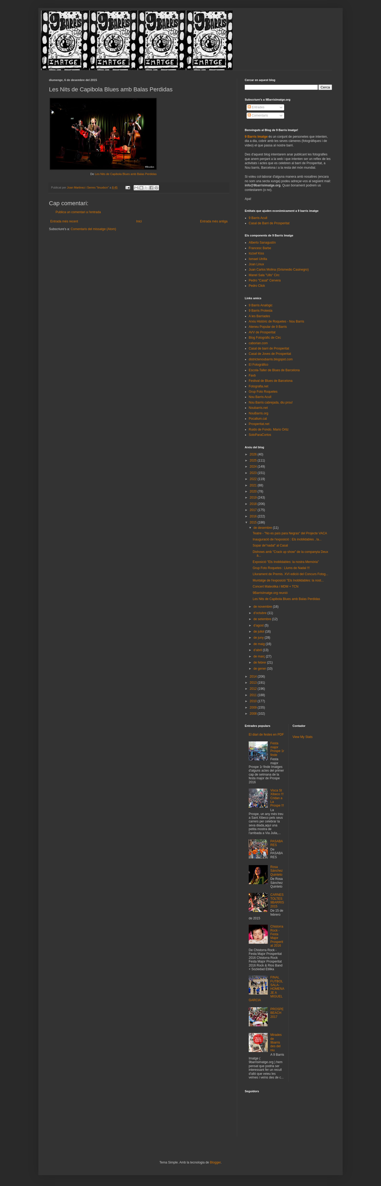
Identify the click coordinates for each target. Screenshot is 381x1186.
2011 (254, 695)
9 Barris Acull (258, 218)
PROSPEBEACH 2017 (277, 1013)
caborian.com (258, 343)
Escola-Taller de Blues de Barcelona (274, 370)
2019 (254, 497)
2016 (254, 516)
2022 (254, 479)
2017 (254, 510)
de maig (259, 644)
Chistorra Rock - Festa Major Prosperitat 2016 (276, 936)
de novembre (263, 606)
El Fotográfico (258, 364)
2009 (254, 707)
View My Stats (303, 737)
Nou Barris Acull (260, 397)
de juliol (259, 631)
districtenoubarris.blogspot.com (271, 359)
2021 (254, 485)
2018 (254, 504)
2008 (254, 713)
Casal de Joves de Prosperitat (270, 354)
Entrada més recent (64, 221)
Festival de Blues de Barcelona (270, 381)
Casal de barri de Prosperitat (269, 348)
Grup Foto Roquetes (263, 391)
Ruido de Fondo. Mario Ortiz (269, 429)
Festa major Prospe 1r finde (277, 749)
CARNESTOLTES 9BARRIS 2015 (277, 900)
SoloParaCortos (260, 435)
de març (259, 656)
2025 (254, 460)
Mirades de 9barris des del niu (276, 1042)
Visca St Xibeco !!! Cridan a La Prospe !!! (277, 798)
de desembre (263, 528)
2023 (254, 473)
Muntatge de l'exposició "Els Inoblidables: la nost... (288, 580)
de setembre (262, 619)
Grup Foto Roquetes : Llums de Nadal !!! (281, 568)
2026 (254, 454)
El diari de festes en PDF (266, 734)
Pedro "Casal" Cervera (265, 280)
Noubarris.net (258, 408)
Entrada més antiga (214, 221)
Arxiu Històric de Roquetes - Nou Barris (276, 321)
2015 (254, 522)
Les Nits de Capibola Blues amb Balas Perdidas (126, 174)
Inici (139, 221)
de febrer (260, 662)
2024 (254, 466)
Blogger (215, 1162)
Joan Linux (256, 264)
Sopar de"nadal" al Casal (270, 545)
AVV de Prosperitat (262, 332)
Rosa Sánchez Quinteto (276, 870)
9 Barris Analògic (261, 305)
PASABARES (276, 843)
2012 (254, 689)
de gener (260, 668)
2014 (254, 676)
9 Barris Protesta (260, 310)
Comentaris (258, 115)
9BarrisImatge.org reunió (270, 593)
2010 (254, 701)
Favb (252, 375)
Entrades (256, 107)
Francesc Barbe (260, 248)
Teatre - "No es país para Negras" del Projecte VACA (290, 533)
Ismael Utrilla (258, 259)
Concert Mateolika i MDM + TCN (275, 586)
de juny (259, 637)
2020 (254, 491)
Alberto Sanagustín (262, 242)
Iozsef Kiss (256, 253)
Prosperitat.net (259, 424)
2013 (254, 682)
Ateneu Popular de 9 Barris (268, 327)
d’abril (258, 650)
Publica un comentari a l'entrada (78, 212)
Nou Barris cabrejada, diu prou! (271, 402)
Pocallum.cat (258, 418)
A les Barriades (259, 316)
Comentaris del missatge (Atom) (93, 229)
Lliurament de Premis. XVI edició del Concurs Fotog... (290, 574)
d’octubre (260, 613)
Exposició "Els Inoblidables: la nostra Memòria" (286, 562)
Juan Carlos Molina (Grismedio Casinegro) (279, 269)
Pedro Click (257, 286)
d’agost (259, 625)
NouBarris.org (258, 413)
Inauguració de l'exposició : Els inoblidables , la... (287, 539)
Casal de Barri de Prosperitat (269, 223)
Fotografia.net (258, 386)
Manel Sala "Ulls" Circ (264, 275)
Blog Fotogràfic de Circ (265, 337)
